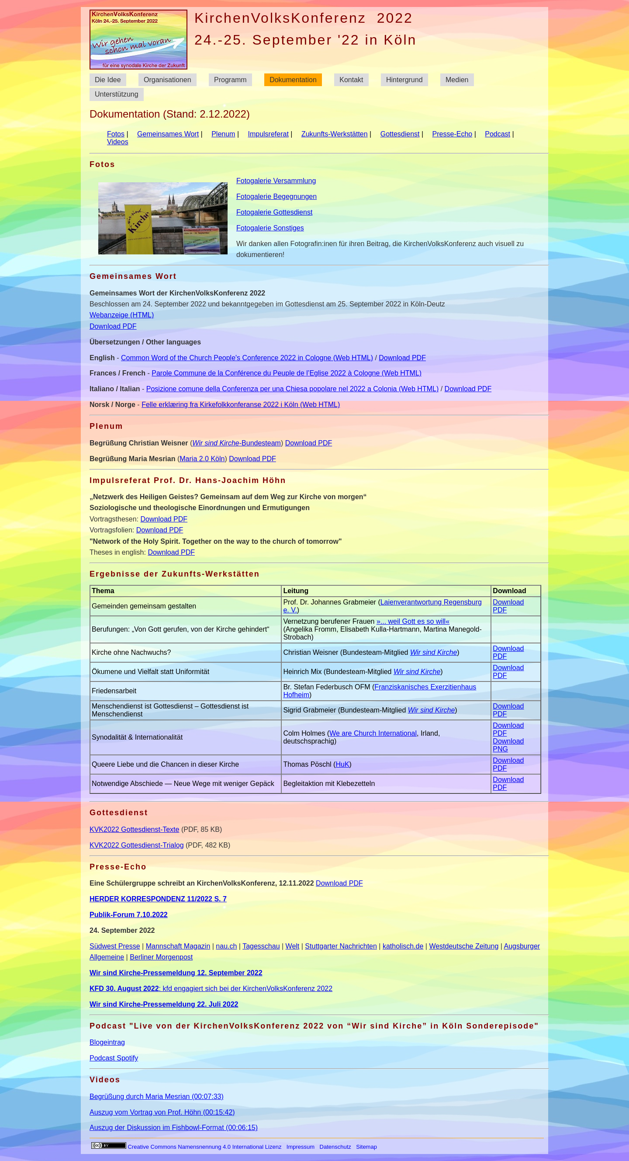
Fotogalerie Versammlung (276, 180)
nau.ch (226, 946)
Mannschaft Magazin (178, 946)
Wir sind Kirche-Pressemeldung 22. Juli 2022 (164, 1004)
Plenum (223, 134)
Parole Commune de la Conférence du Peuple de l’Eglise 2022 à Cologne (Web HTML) (287, 373)
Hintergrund (404, 79)
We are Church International (373, 733)
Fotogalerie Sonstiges (270, 228)
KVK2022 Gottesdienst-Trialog (137, 845)
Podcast (497, 134)
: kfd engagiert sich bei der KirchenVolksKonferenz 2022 (211, 988)
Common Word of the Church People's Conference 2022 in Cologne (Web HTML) (247, 358)
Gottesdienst (400, 134)
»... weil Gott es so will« (413, 621)
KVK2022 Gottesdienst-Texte (134, 829)
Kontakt (351, 79)
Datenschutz (335, 1147)
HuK (342, 764)
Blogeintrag (107, 1042)
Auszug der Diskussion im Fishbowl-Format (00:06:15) (174, 1127)
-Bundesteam (236, 443)
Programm (230, 79)
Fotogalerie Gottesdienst (274, 212)
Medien (457, 79)
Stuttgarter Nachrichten (341, 946)
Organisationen (167, 79)
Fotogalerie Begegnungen (276, 196)
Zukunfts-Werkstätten (334, 134)
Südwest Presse (115, 946)
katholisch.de (403, 946)
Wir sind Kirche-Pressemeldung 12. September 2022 (176, 973)
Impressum (300, 1147)
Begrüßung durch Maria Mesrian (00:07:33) (157, 1096)
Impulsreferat (268, 134)
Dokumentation (293, 79)
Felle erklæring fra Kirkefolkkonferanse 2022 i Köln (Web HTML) (241, 404)
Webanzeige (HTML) (122, 315)
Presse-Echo (452, 134)
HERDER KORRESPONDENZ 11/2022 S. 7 (158, 899)
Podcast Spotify (114, 1058)
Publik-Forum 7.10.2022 (129, 914)
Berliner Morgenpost (161, 957)
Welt (293, 946)
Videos (117, 142)
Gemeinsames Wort (168, 134)
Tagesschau (261, 946)
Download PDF (113, 326)
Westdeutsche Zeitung (463, 946)
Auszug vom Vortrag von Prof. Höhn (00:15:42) (162, 1112)
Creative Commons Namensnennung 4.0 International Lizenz (186, 1147)
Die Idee (108, 79)
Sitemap (366, 1147)
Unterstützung (116, 94)
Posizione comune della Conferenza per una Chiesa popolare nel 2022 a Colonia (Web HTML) (292, 389)
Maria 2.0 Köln (202, 458)
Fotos (115, 134)
